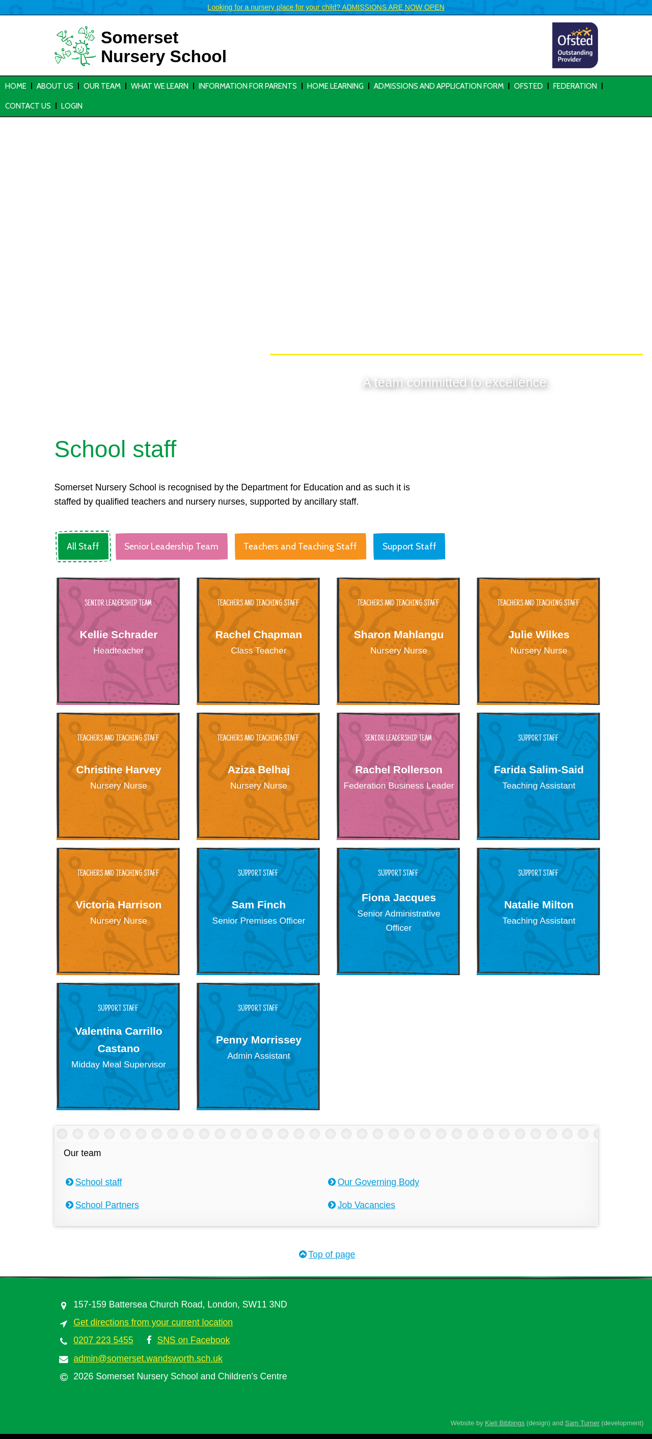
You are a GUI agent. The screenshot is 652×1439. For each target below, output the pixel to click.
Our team (102, 86)
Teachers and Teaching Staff (300, 546)
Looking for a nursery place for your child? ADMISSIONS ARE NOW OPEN (325, 7)
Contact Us (28, 106)
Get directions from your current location (153, 1322)
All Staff (83, 546)
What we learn (159, 86)
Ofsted (528, 86)
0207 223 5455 (103, 1340)
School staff (93, 1182)
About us (55, 86)
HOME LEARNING (335, 86)
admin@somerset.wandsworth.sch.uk (148, 1358)
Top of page (326, 1254)
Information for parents (248, 86)
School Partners (101, 1205)
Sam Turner (582, 1423)
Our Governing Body (372, 1182)
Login (72, 106)
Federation (575, 86)
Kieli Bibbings (505, 1423)
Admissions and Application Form (439, 86)
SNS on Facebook (193, 1340)
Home (15, 86)
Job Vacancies (360, 1205)
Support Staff (410, 546)
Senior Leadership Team (171, 546)
